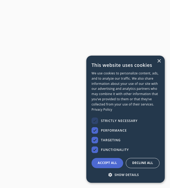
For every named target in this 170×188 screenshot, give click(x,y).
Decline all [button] (142, 163)
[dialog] (125, 119)
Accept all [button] (107, 163)
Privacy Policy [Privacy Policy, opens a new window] (102, 109)
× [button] (159, 61)
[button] (126, 175)
